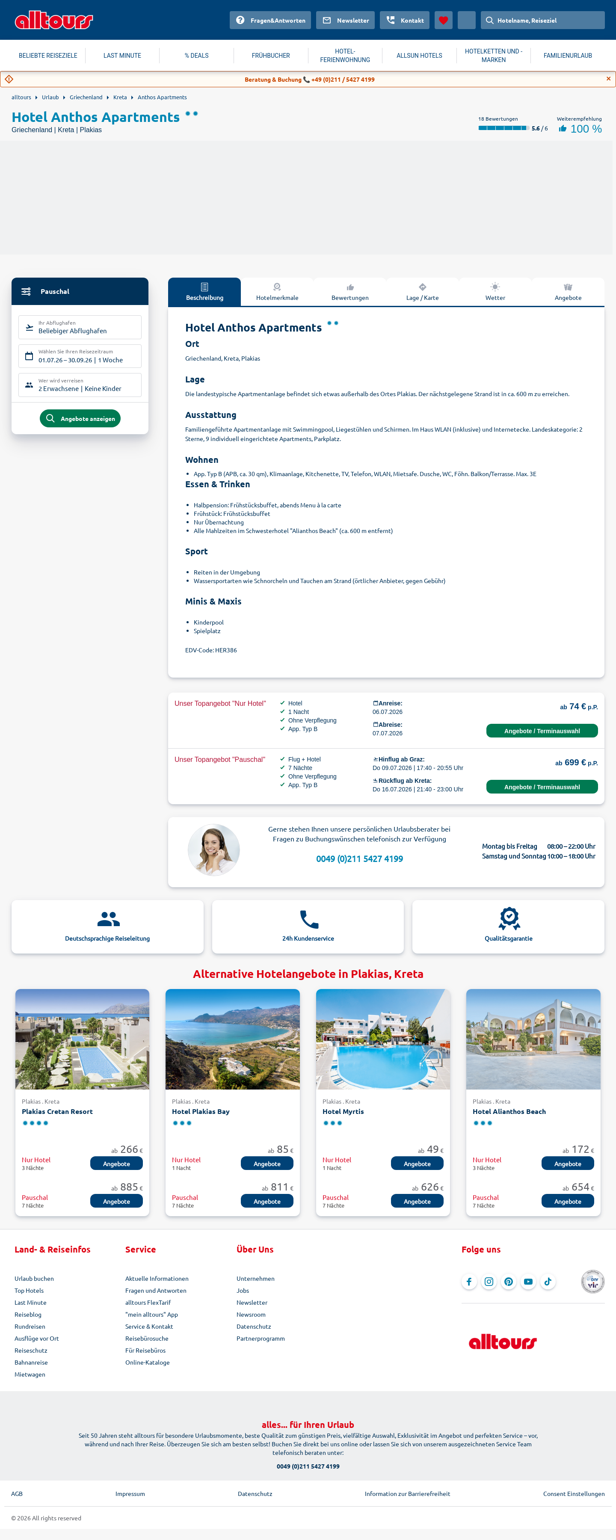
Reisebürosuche (147, 1338)
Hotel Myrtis (343, 1111)
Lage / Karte (422, 291)
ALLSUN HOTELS (419, 55)
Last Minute (31, 1302)
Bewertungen (350, 291)
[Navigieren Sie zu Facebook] (469, 1281)
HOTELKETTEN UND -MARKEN (493, 55)
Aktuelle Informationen (157, 1278)
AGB (17, 1493)
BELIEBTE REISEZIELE (48, 55)
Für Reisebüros (145, 1350)
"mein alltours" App (151, 1314)
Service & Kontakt (149, 1326)
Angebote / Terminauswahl (542, 731)
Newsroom (251, 1314)
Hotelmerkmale (277, 291)
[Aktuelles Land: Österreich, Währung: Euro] (467, 20)
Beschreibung (204, 291)
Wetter (495, 291)
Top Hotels (29, 1290)
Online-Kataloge (147, 1362)
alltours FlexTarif (148, 1302)
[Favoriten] (444, 20)
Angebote (568, 291)
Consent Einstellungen (574, 1493)
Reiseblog (28, 1314)
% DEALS (197, 55)
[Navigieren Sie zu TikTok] (548, 1281)
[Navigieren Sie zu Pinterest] (508, 1281)
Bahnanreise (31, 1362)
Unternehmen (256, 1278)
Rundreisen (30, 1326)
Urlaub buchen (34, 1278)
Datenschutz (254, 1326)
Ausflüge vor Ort (37, 1338)
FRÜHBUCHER (271, 55)
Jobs (243, 1290)
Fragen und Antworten (156, 1290)
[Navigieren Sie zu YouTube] (528, 1281)
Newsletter (252, 1302)
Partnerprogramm (261, 1338)
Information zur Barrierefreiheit (407, 1493)
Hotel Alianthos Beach (509, 1111)
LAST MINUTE (122, 55)
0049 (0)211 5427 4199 (359, 858)
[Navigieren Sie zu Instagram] (489, 1281)
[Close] (609, 78)
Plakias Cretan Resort (57, 1111)
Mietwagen (30, 1374)
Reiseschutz (31, 1350)
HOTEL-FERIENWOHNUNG (345, 55)
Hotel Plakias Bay (201, 1111)
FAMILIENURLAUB (568, 55)
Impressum (130, 1493)
